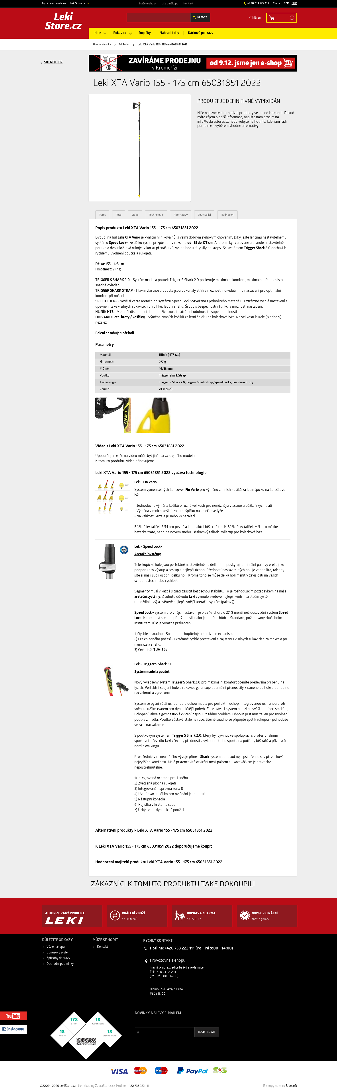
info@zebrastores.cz (213, 122)
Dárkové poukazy (200, 33)
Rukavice (120, 33)
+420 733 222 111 (258, 3)
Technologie (156, 215)
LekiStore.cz (77, 3)
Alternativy (181, 215)
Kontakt (188, 3)
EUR (294, 3)
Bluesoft (291, 1086)
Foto (118, 215)
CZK (286, 3)
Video (135, 215)
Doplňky (145, 33)
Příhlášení (255, 17)
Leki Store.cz (63, 22)
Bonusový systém (58, 952)
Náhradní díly (169, 33)
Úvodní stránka (102, 44)
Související (204, 215)
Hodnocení (227, 215)
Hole (97, 33)
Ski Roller (123, 44)
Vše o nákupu (170, 3)
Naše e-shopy (148, 3)
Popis (102, 215)
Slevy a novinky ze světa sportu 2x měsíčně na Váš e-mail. (173, 1021)
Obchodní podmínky (60, 964)
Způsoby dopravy (58, 958)
